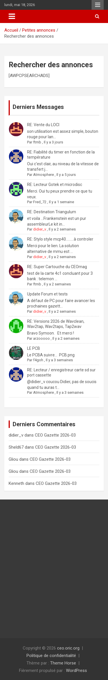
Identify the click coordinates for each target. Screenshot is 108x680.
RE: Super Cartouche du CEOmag (57, 266)
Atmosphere (43, 174)
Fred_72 (39, 202)
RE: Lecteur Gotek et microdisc (54, 184)
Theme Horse (63, 663)
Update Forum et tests (47, 294)
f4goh (38, 360)
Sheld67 (16, 447)
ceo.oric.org (68, 648)
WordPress (76, 670)
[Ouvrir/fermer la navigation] (11, 16)
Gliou (13, 459)
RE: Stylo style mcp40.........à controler (60, 239)
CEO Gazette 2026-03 (55, 435)
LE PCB (33, 348)
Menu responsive (98, 5)
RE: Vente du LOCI (43, 124)
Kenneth (16, 483)
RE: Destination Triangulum (51, 212)
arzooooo (41, 338)
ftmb (37, 142)
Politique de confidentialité (51, 655)
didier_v (39, 229)
